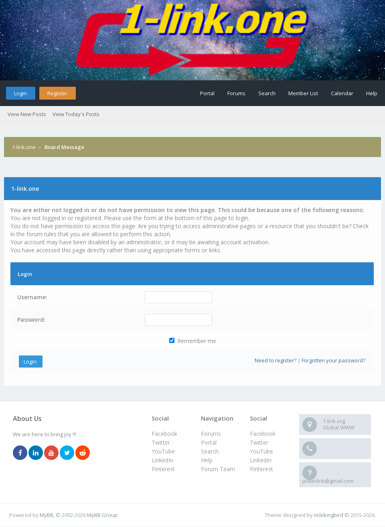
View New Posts (27, 114)
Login (20, 93)
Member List (303, 93)
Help (371, 93)
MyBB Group (102, 515)
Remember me (192, 341)
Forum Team (218, 469)
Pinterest (261, 469)
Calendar (342, 93)
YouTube (261, 451)
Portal (207, 93)
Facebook (263, 433)
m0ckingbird (328, 515)
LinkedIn (261, 460)
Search (267, 93)
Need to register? (275, 360)
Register (57, 93)
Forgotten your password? (333, 360)
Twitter (259, 442)
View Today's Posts (76, 114)
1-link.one (24, 147)
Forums (236, 93)
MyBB (46, 515)
